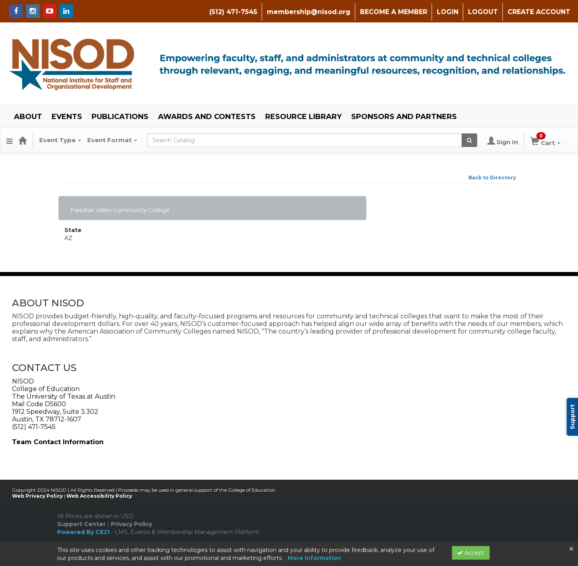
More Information (314, 558)
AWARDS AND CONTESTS (207, 116)
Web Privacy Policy (37, 496)
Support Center (81, 524)
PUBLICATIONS (120, 116)
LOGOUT (483, 12)
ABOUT (28, 116)
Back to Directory (492, 178)
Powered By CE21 (84, 532)
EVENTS (67, 116)
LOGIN (447, 12)
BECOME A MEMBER (393, 12)
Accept (470, 552)
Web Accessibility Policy (99, 496)
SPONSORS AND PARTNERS (404, 116)
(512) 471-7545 (233, 12)
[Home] (22, 140)
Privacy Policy (131, 524)
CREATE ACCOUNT (539, 12)
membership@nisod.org (308, 12)
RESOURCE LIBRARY (303, 116)
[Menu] (9, 140)
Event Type (60, 140)
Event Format (112, 140)
